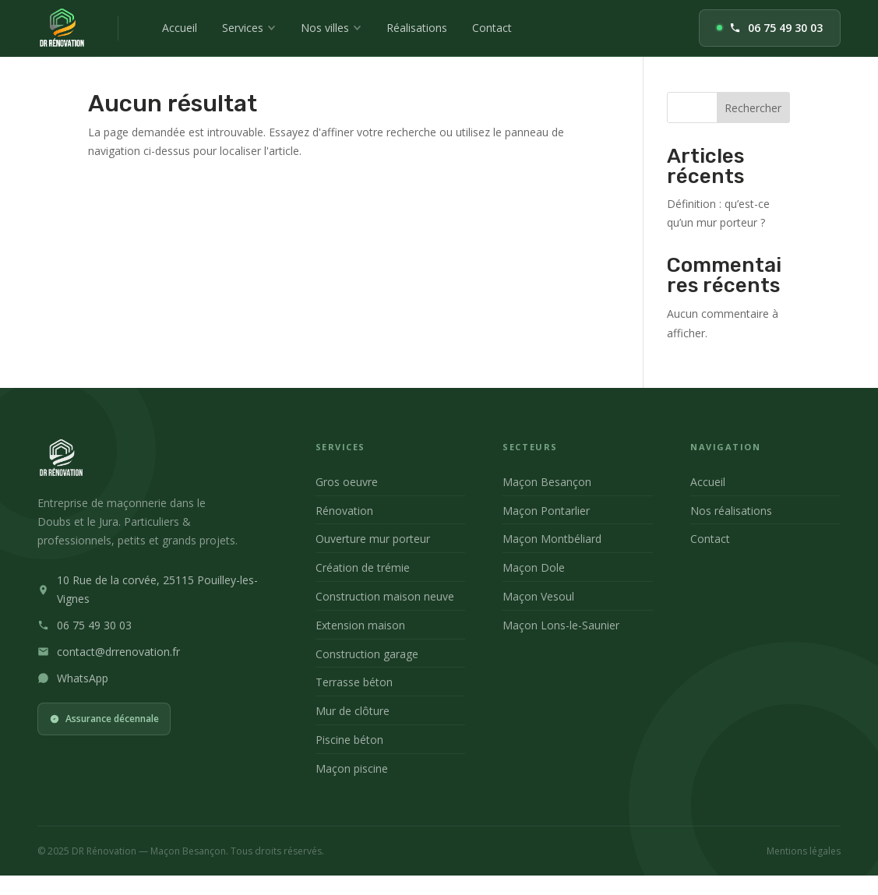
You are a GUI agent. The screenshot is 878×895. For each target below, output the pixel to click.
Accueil (179, 27)
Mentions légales (804, 851)
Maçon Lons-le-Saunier (560, 625)
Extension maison (360, 625)
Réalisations (416, 27)
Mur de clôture (353, 710)
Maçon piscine (352, 768)
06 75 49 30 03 (770, 27)
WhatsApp (82, 678)
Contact (492, 27)
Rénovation (344, 510)
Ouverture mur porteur (373, 538)
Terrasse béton (354, 682)
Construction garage (367, 654)
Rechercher (753, 107)
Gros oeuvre (347, 481)
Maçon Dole (533, 567)
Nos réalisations (731, 510)
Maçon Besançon (546, 481)
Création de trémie (363, 567)
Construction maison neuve (385, 596)
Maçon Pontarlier (546, 510)
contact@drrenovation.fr (118, 651)
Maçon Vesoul (538, 596)
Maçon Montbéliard (551, 538)
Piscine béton (349, 739)
